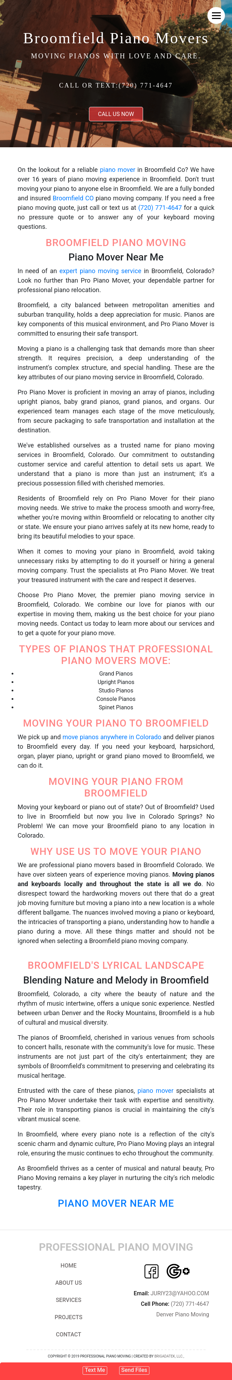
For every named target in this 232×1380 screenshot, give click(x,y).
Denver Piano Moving (182, 1314)
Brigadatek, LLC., (169, 1356)
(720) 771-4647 (160, 207)
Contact (68, 1334)
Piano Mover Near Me (116, 1203)
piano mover (117, 169)
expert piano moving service (100, 271)
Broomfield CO (73, 198)
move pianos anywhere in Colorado (112, 737)
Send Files (134, 1370)
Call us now (116, 114)
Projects (69, 1317)
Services (69, 1300)
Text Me (95, 1370)
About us (68, 1282)
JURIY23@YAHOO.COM (171, 1293)
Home (68, 1265)
